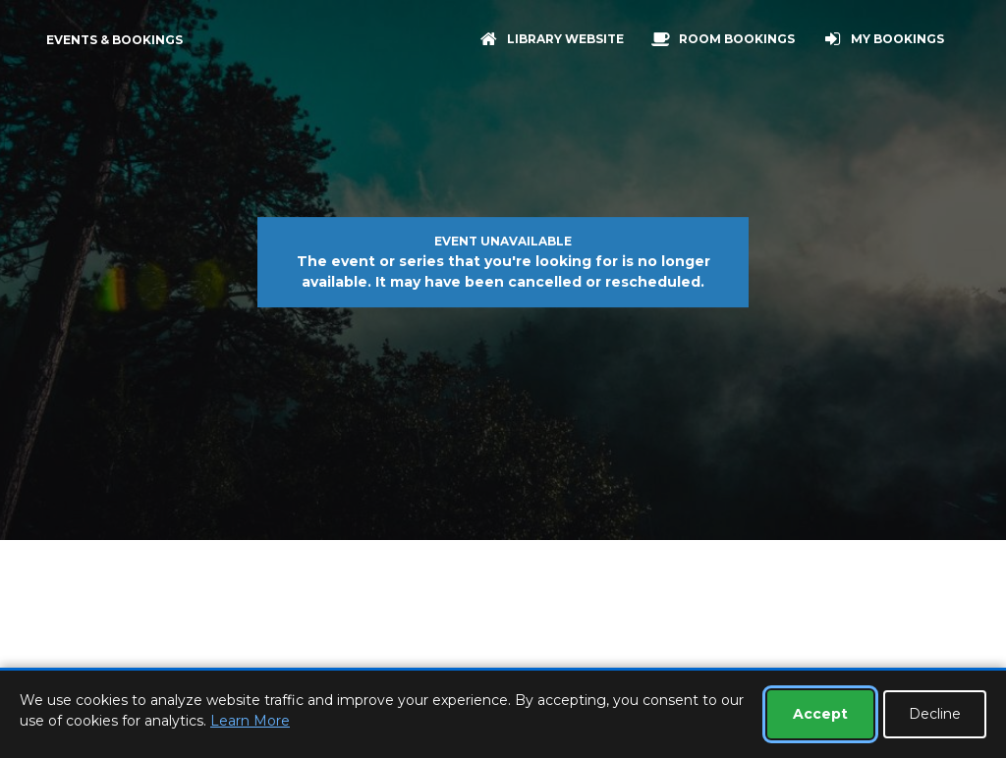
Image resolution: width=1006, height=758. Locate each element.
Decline (935, 714)
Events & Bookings (114, 39)
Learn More (250, 721)
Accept (820, 714)
